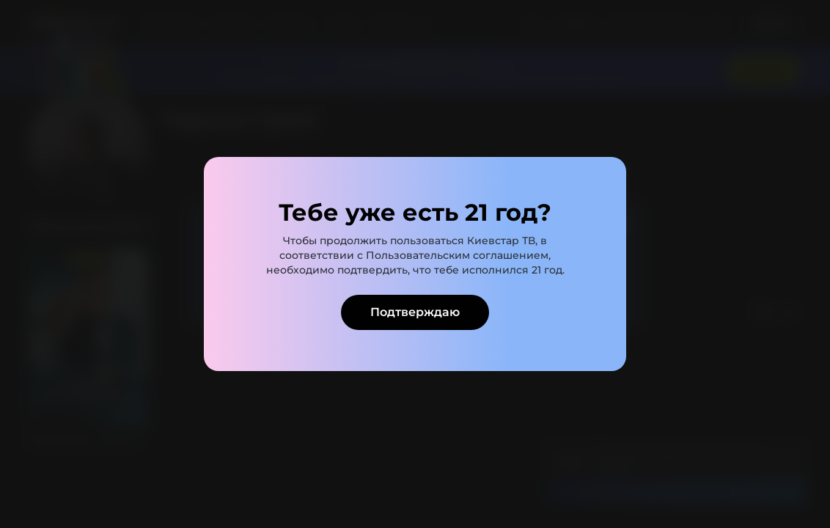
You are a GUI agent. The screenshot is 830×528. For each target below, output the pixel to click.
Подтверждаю (415, 312)
